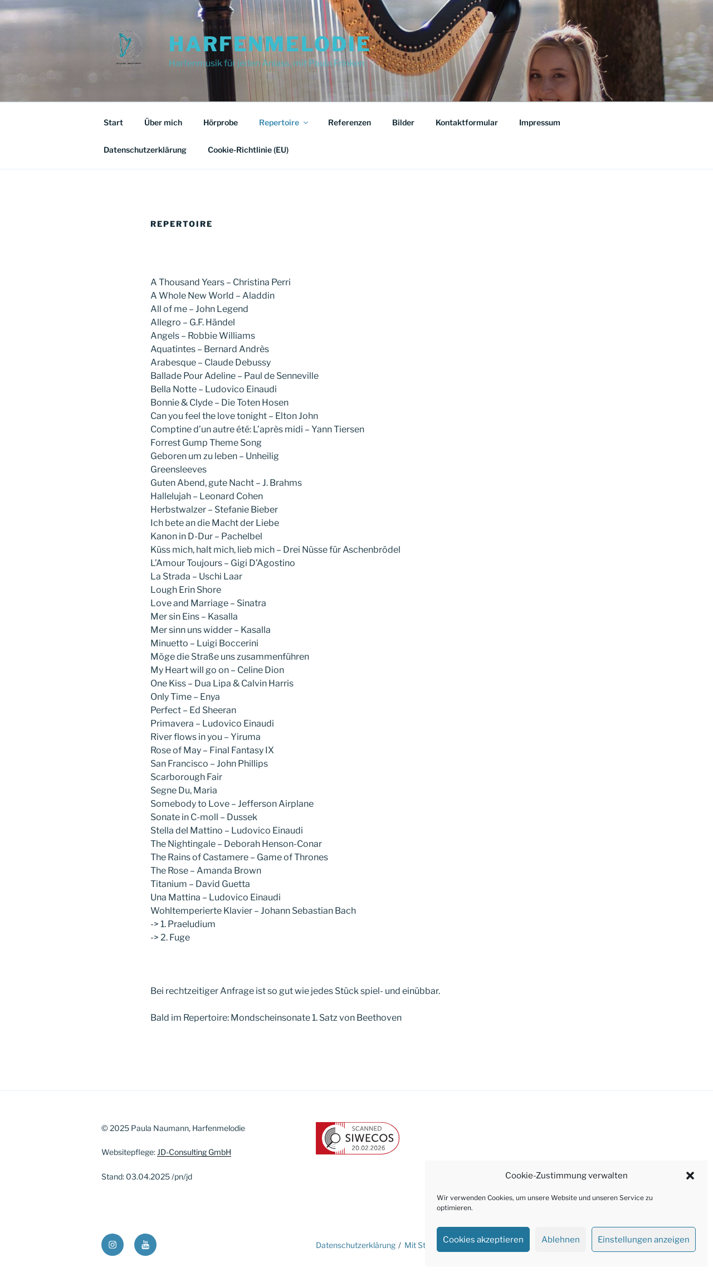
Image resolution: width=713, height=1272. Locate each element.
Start (113, 122)
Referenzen (349, 122)
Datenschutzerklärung (145, 149)
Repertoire (284, 122)
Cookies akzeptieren (483, 1240)
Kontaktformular (467, 122)
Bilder (403, 122)
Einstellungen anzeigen (644, 1240)
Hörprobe (220, 122)
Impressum (539, 122)
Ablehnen (560, 1240)
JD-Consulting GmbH (194, 1152)
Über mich (163, 122)
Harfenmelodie (270, 44)
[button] (690, 1175)
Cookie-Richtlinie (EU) (248, 149)
